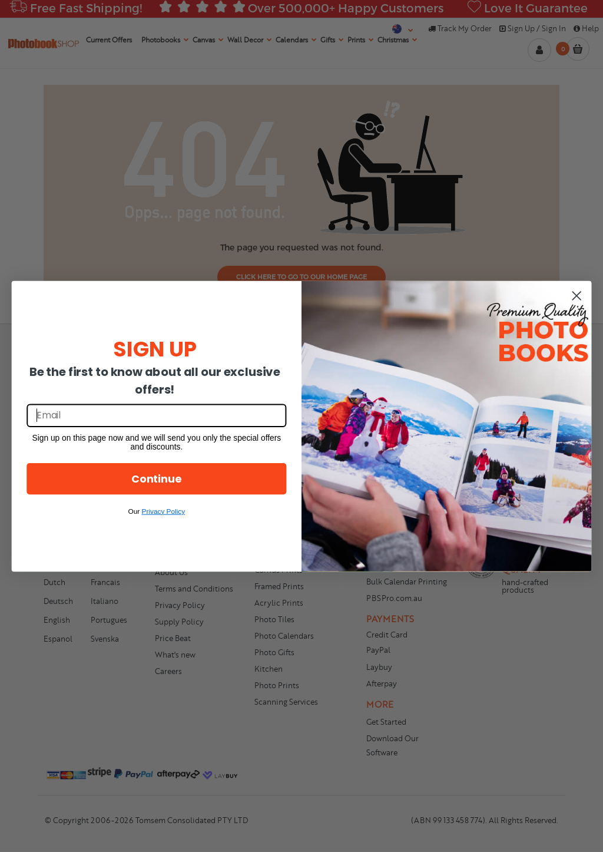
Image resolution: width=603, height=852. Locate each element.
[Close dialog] (576, 295)
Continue (156, 478)
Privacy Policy (163, 511)
